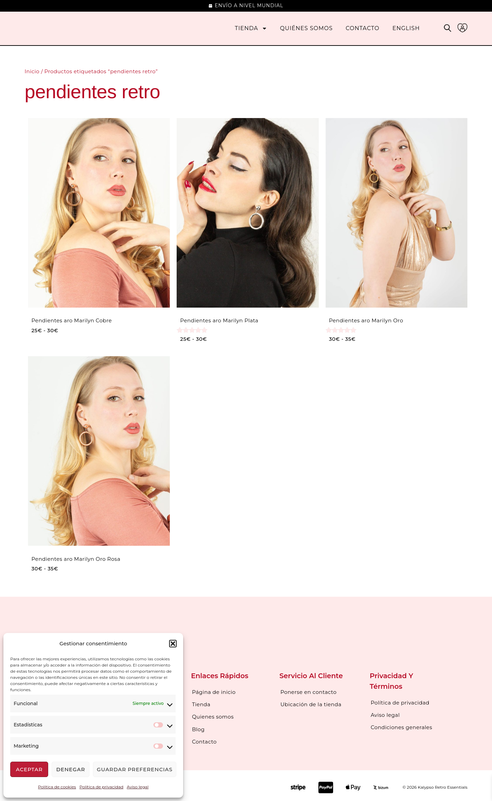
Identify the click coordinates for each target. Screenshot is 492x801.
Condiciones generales (401, 725)
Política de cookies (57, 786)
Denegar (70, 769)
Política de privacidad (101, 786)
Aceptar (29, 769)
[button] (172, 643)
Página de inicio (214, 691)
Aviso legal (138, 786)
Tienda (251, 28)
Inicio (32, 71)
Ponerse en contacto (309, 691)
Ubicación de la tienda (311, 703)
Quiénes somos (306, 28)
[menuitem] (406, 28)
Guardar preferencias (135, 769)
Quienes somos (213, 715)
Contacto (363, 28)
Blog (198, 726)
